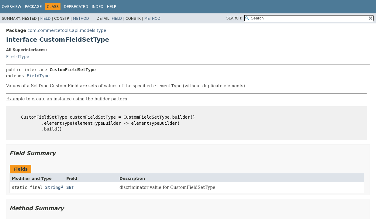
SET (70, 187)
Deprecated (76, 7)
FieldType (17, 56)
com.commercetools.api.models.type (66, 30)
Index (97, 7)
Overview (11, 7)
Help (111, 7)
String (53, 187)
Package (33, 7)
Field (45, 18)
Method (81, 18)
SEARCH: (234, 18)
